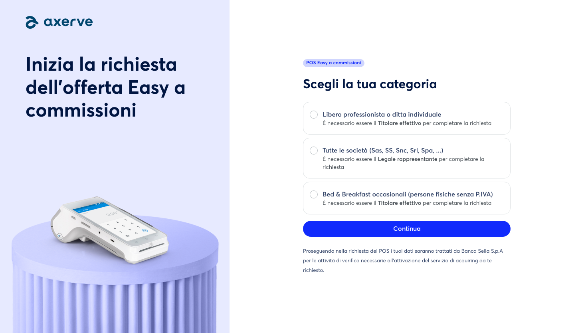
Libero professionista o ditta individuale (382, 115)
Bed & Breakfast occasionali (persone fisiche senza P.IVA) (408, 195)
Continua (407, 229)
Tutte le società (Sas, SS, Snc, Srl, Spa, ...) (383, 151)
